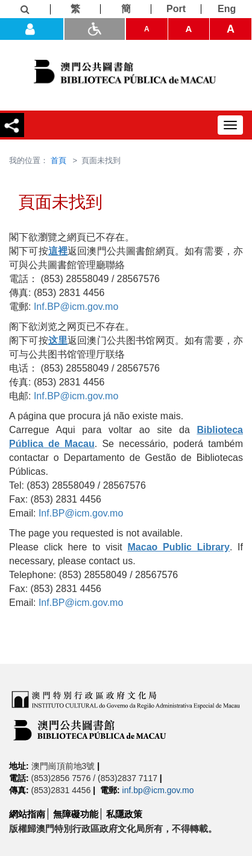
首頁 (58, 160)
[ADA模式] (95, 29)
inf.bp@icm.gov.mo (158, 790)
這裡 (58, 251)
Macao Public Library (179, 547)
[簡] (126, 9)
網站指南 (27, 814)
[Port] (176, 9)
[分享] (12, 125)
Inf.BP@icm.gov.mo (76, 306)
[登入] (31, 29)
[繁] (76, 9)
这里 (58, 340)
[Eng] (226, 9)
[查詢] (25, 9)
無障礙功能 (75, 814)
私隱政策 (124, 814)
